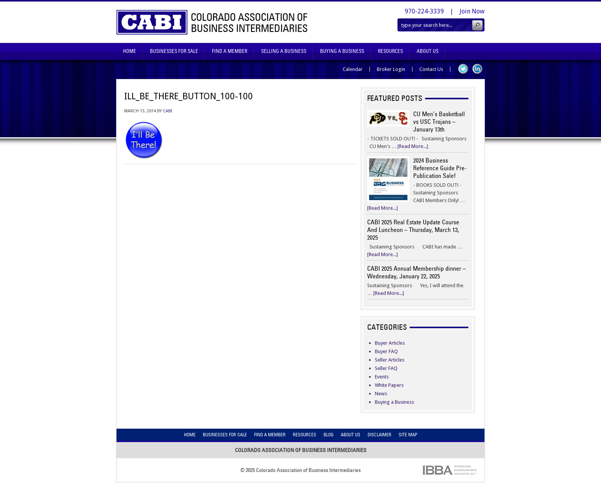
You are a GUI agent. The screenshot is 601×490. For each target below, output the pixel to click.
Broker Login (391, 69)
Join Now (472, 11)
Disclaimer (379, 434)
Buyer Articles (390, 343)
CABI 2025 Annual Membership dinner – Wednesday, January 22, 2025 (416, 272)
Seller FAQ (386, 368)
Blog (328, 434)
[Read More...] (412, 146)
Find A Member (229, 51)
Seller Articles (389, 360)
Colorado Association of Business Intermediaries (212, 22)
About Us (427, 51)
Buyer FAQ (386, 351)
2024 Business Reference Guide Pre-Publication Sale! (439, 167)
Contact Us (431, 69)
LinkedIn (477, 69)
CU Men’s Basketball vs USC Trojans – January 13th (439, 121)
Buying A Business (342, 51)
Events (382, 377)
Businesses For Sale (174, 51)
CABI (167, 111)
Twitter (463, 69)
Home (129, 51)
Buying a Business (394, 402)
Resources (390, 51)
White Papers (389, 385)
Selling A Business (283, 51)
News (381, 393)
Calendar (353, 69)
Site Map (408, 434)
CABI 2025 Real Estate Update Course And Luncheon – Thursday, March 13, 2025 (413, 229)
